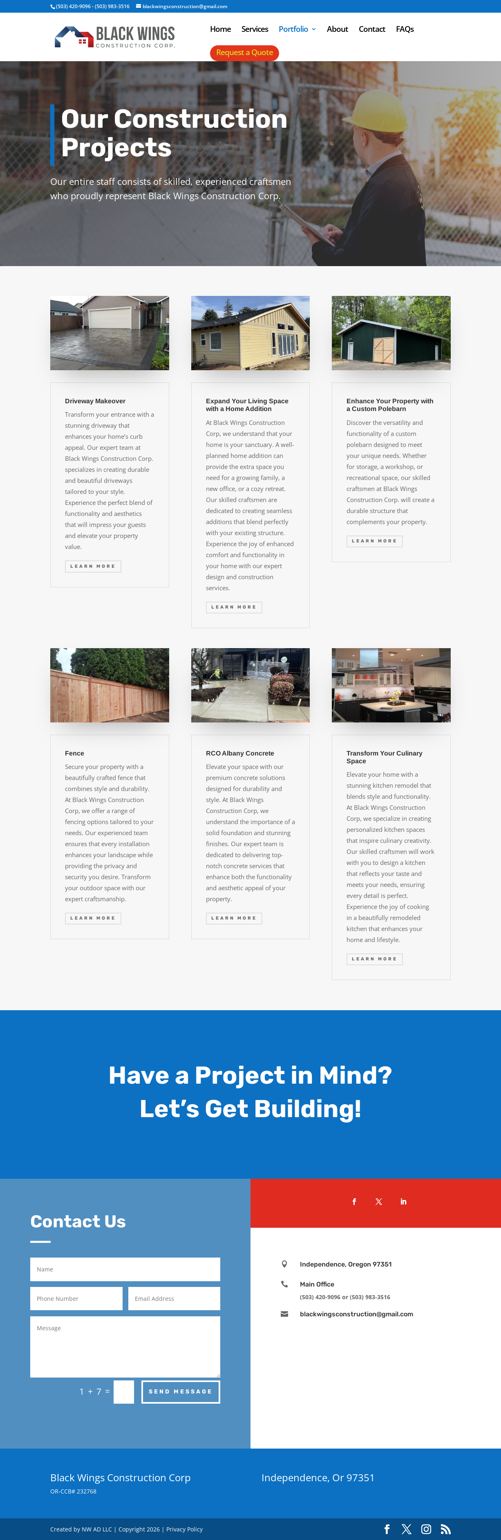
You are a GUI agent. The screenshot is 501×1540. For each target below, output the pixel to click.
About (337, 30)
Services (255, 30)
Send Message (181, 1391)
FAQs (405, 30)
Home (220, 30)
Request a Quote (244, 52)
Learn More (93, 566)
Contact (372, 30)
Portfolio (293, 30)
